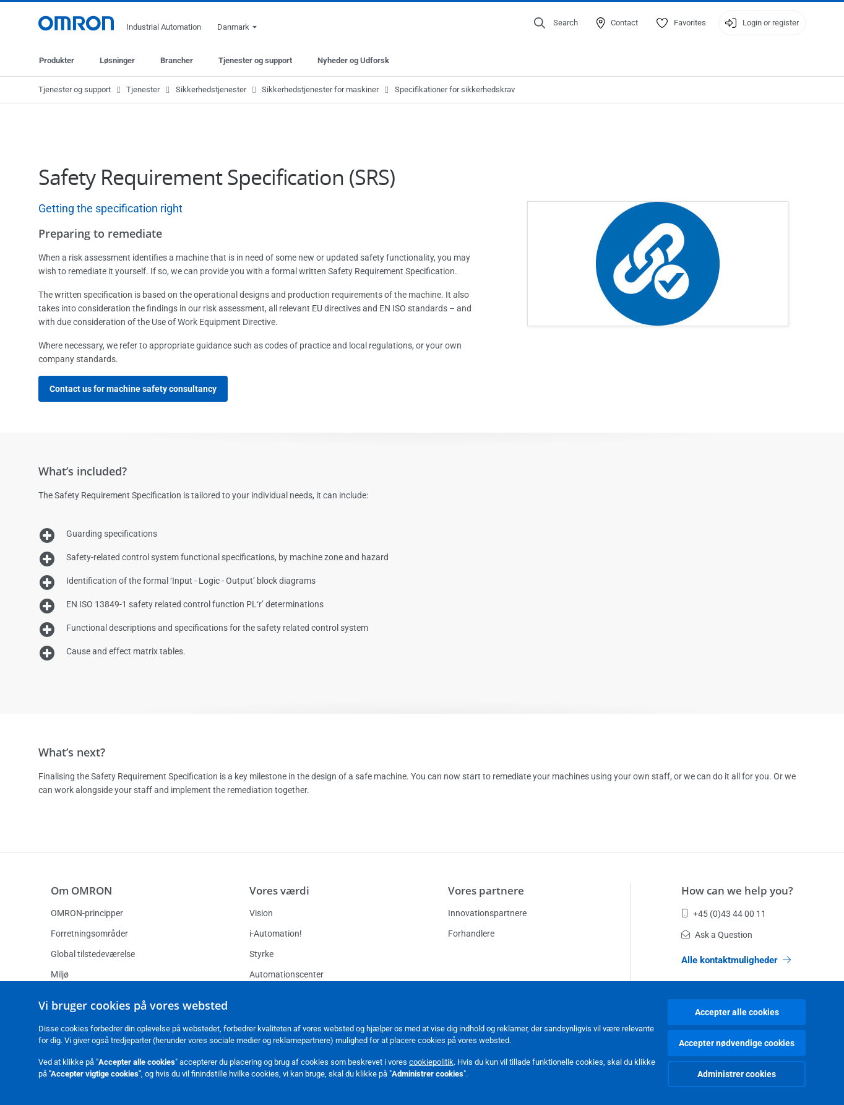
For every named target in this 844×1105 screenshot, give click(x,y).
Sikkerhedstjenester (211, 89)
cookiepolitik (431, 1062)
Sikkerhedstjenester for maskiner (320, 89)
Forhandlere (471, 933)
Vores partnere (486, 890)
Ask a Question (716, 935)
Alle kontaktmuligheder (736, 960)
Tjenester (143, 89)
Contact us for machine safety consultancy (133, 389)
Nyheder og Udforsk (353, 60)
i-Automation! (275, 933)
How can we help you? (737, 890)
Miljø (60, 974)
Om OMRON (81, 890)
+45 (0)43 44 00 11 (723, 914)
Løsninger (117, 60)
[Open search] (556, 23)
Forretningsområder (89, 933)
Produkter (56, 60)
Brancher (176, 60)
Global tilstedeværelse (93, 954)
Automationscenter (286, 974)
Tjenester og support (255, 60)
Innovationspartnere (487, 913)
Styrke (261, 954)
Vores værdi (279, 890)
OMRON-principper (87, 913)
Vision (261, 913)
